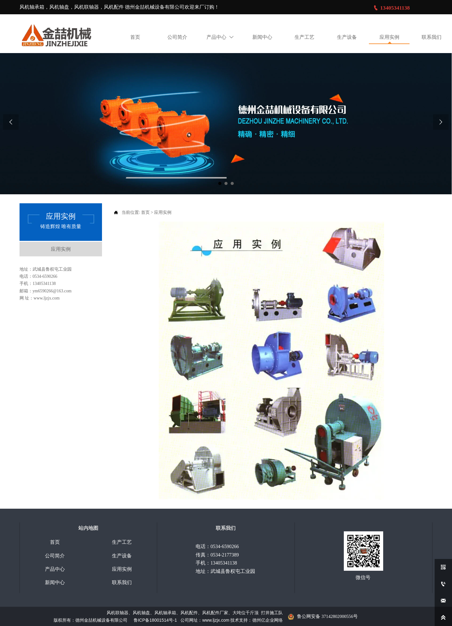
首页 (145, 212)
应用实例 (162, 212)
